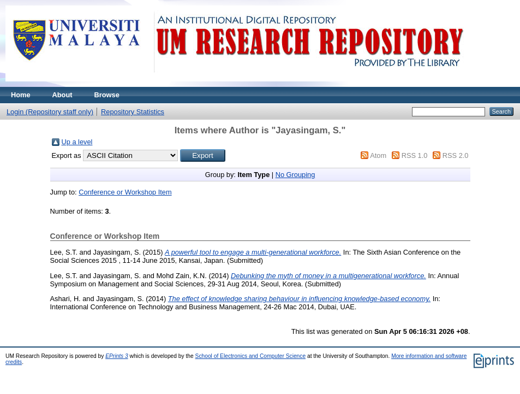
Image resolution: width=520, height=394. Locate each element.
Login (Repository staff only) (50, 112)
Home (21, 95)
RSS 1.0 (415, 155)
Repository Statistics (132, 112)
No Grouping (295, 174)
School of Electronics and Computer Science (250, 356)
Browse (106, 95)
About (62, 95)
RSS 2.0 (456, 155)
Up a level (77, 142)
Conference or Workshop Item (125, 192)
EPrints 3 (116, 356)
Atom (378, 155)
